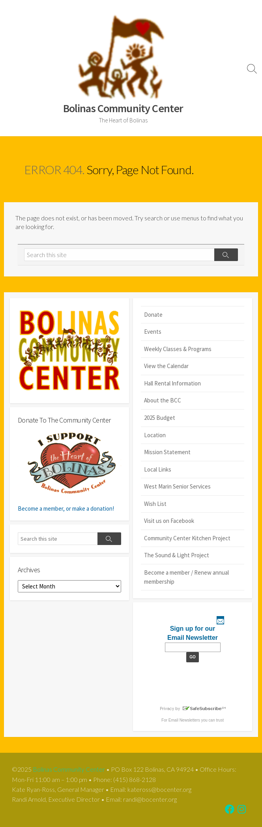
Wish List (155, 503)
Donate (153, 314)
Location (155, 435)
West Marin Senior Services (177, 486)
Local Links (157, 469)
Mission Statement (167, 452)
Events (152, 331)
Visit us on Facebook (169, 520)
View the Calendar (166, 366)
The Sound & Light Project (176, 555)
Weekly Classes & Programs (177, 349)
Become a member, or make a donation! (69, 471)
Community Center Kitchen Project (187, 538)
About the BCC (162, 400)
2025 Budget (159, 417)
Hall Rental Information (172, 383)
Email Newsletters (184, 720)
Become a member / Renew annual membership (186, 577)
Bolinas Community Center (69, 769)
